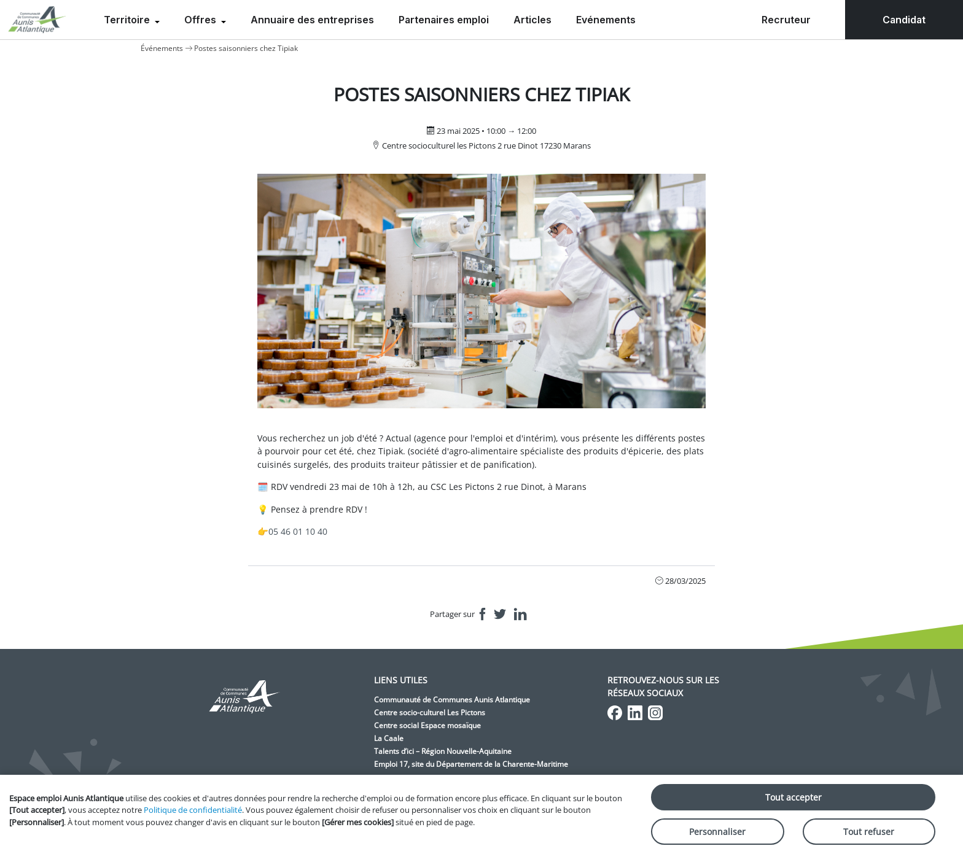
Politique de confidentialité (193, 809)
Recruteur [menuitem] (786, 20)
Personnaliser (717, 831)
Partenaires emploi (444, 20)
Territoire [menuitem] (128, 20)
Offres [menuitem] (201, 20)
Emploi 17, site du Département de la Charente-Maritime (471, 764)
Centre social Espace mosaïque (427, 725)
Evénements (606, 20)
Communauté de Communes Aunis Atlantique (452, 699)
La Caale (389, 738)
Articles (532, 20)
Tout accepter (793, 797)
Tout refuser (868, 831)
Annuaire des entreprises (312, 20)
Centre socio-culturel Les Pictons (429, 712)
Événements (162, 48)
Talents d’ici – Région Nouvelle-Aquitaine (443, 751)
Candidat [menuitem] (904, 20)
